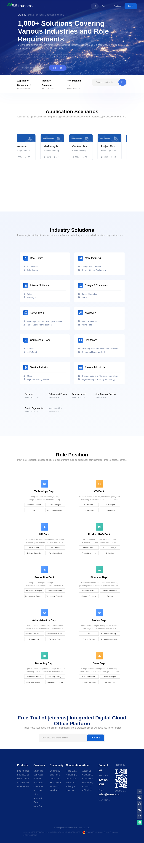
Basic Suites (23, 771)
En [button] (105, 6)
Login (130, 6)
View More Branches (109, 800)
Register (117, 6)
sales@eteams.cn (109, 794)
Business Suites (23, 774)
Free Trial (57, 68)
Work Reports (23, 778)
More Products (23, 786)
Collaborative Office (23, 782)
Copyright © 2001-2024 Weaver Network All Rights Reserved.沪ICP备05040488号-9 (53, 832)
